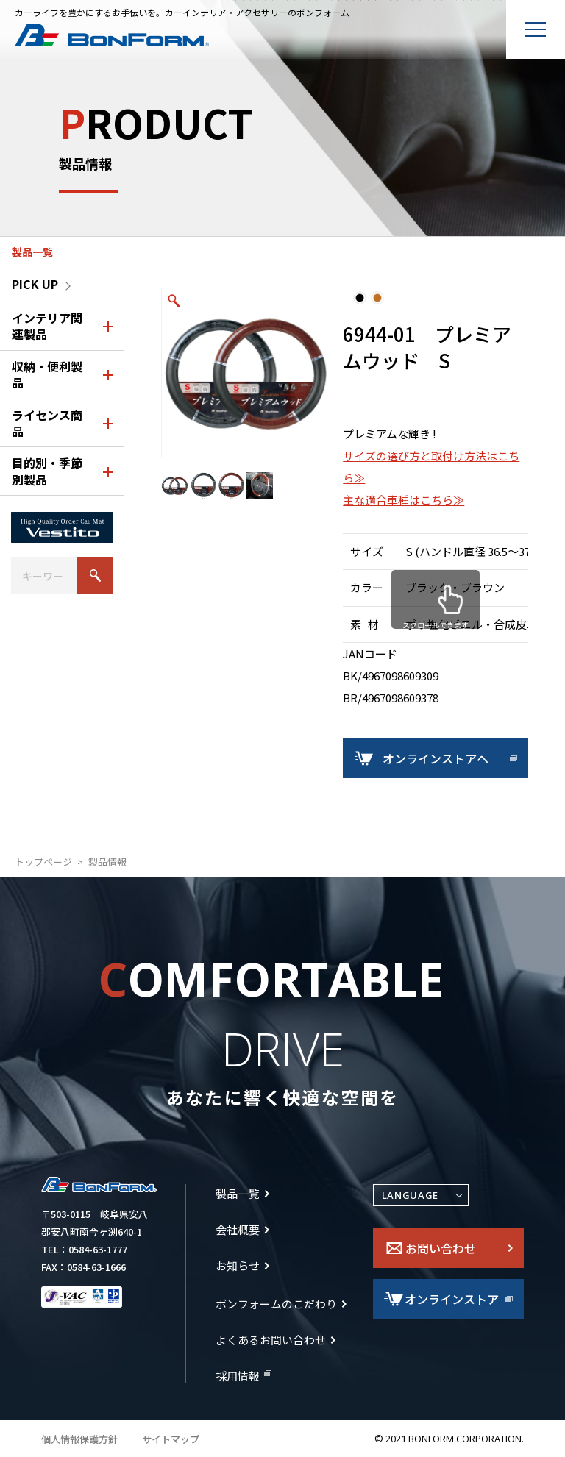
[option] (245, 372)
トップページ (43, 862)
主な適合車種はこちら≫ (403, 499)
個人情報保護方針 (79, 1439)
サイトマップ (170, 1439)
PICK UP (35, 284)
